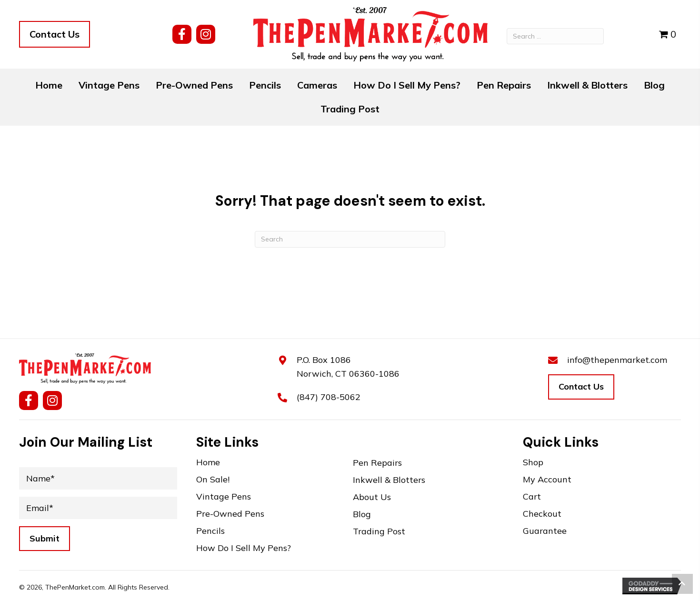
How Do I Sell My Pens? (243, 548)
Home (208, 463)
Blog (362, 515)
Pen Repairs (377, 463)
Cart (532, 497)
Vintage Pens (223, 497)
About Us (372, 497)
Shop (533, 463)
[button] (181, 34)
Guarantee (545, 531)
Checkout (542, 514)
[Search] (350, 239)
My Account (547, 480)
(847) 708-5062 (328, 396)
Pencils (210, 531)
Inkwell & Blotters (389, 480)
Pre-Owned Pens (230, 514)
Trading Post (379, 532)
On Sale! (213, 480)
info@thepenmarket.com (617, 359)
